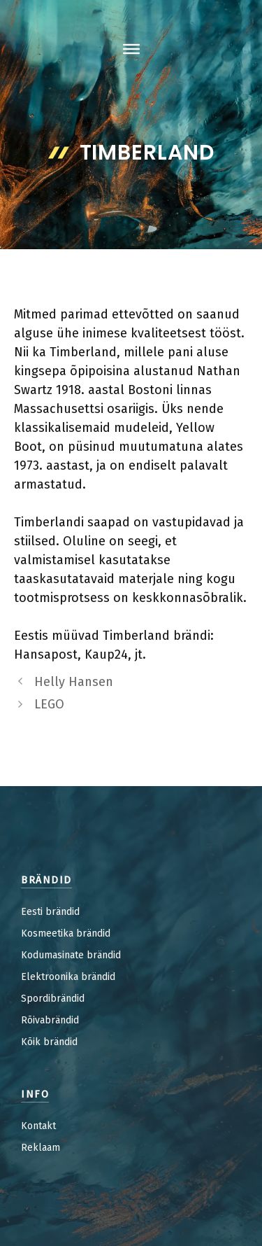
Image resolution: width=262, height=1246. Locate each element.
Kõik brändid (49, 1042)
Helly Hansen (73, 682)
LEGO (49, 704)
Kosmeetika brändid (65, 933)
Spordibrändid (53, 998)
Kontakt (38, 1126)
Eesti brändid (50, 912)
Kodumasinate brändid (71, 955)
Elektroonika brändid (68, 977)
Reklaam (40, 1148)
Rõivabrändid (50, 1020)
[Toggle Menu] (131, 49)
